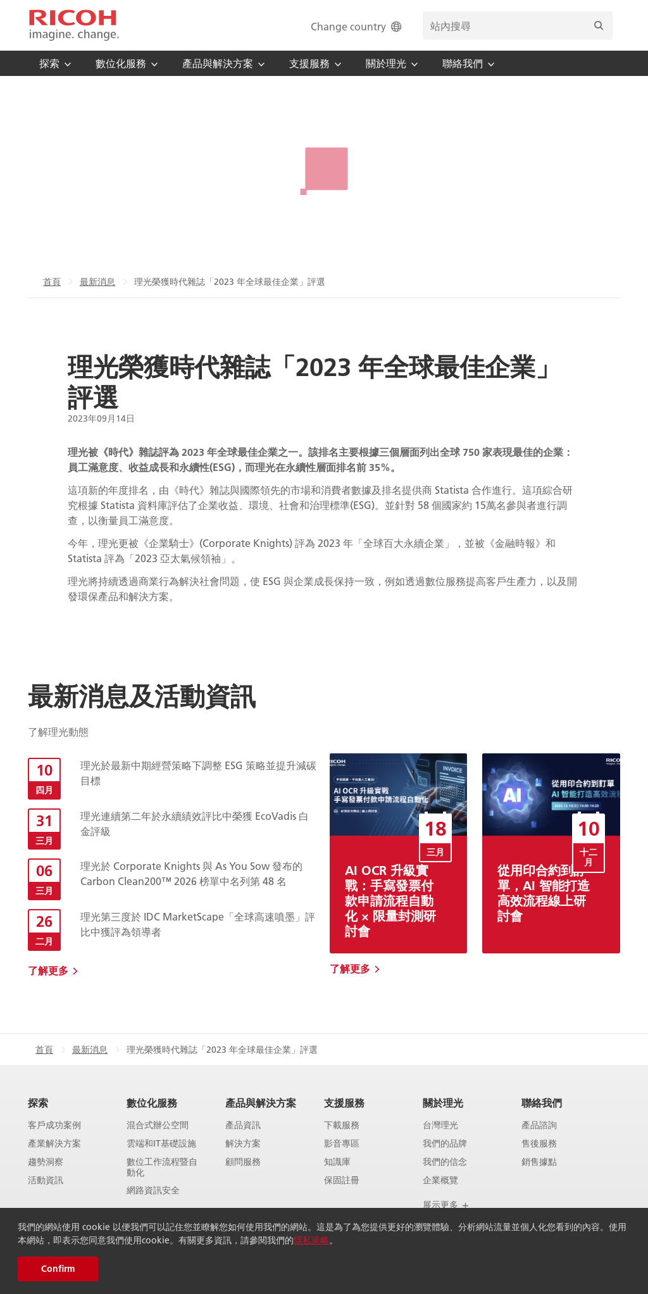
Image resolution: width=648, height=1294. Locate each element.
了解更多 (48, 970)
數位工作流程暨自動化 (162, 1167)
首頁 (52, 281)
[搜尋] (599, 25)
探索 (38, 1102)
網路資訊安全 (153, 1190)
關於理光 (443, 1102)
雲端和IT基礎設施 (161, 1143)
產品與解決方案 (260, 1102)
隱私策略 (311, 1240)
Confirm (58, 1268)
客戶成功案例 (54, 1125)
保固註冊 (341, 1180)
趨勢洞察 (45, 1162)
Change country (357, 26)
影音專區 (341, 1143)
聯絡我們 (541, 1102)
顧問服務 (243, 1162)
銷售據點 (539, 1162)
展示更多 (446, 1204)
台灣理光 (440, 1125)
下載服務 (341, 1125)
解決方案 (243, 1143)
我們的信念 (445, 1162)
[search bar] (518, 25)
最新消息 (97, 281)
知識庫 (337, 1162)
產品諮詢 (539, 1125)
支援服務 (344, 1102)
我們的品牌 (445, 1143)
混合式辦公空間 (158, 1125)
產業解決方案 (54, 1143)
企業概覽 (440, 1180)
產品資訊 (243, 1125)
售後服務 (539, 1143)
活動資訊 (45, 1180)
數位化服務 (152, 1102)
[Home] (74, 25)
